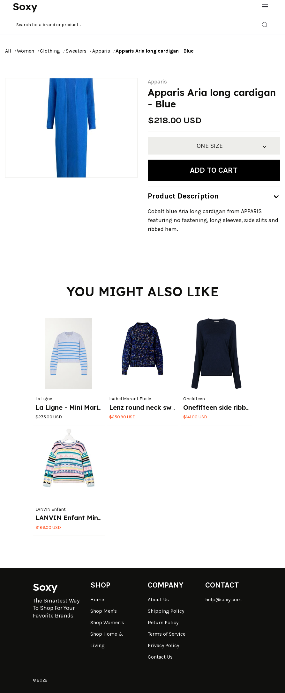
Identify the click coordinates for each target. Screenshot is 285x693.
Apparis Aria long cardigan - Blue (155, 51)
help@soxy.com (223, 599)
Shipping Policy (166, 611)
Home (97, 599)
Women (25, 51)
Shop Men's (103, 611)
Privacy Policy (163, 645)
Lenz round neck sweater (149, 407)
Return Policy (163, 622)
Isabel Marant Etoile (130, 398)
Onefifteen (194, 398)
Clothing (50, 51)
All (8, 51)
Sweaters (76, 51)
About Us (158, 599)
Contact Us (160, 657)
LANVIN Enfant (50, 509)
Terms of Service (166, 634)
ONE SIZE (210, 145)
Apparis (101, 51)
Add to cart (213, 170)
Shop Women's (107, 622)
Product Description (183, 195)
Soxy (25, 6)
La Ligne (43, 398)
